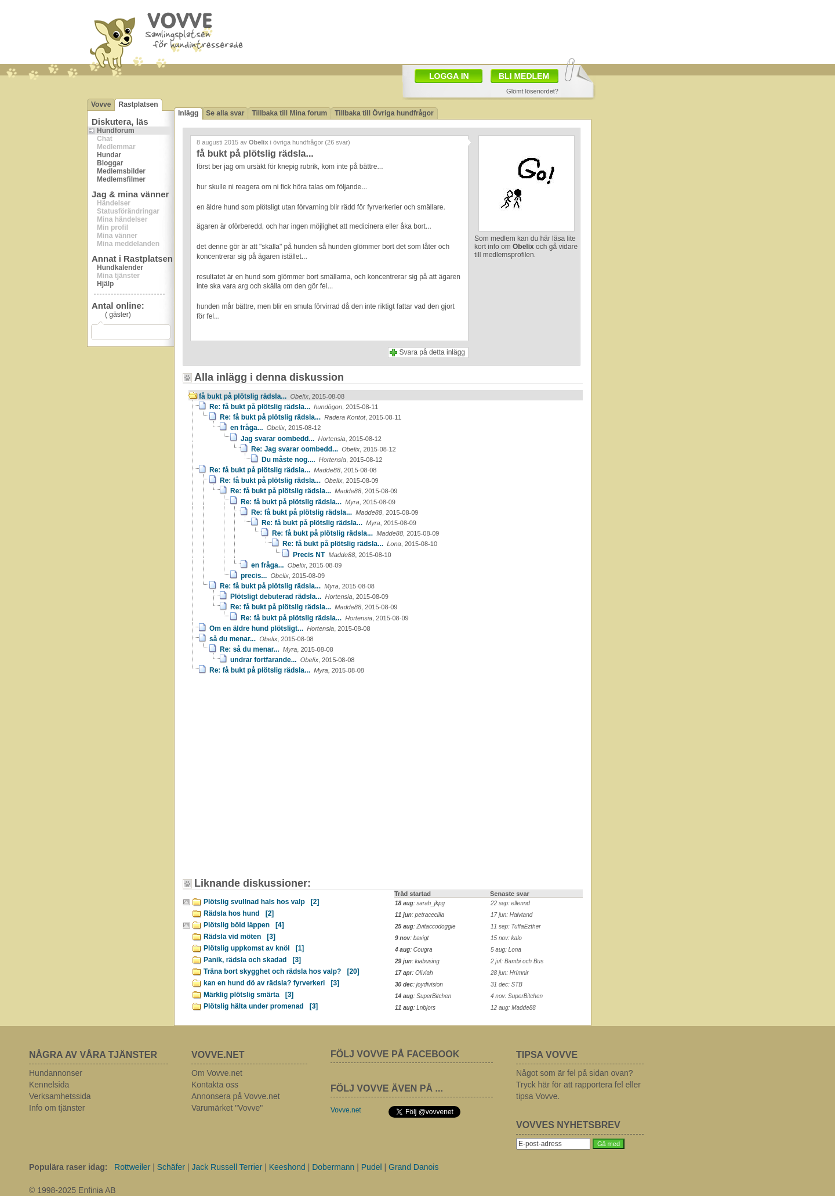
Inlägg (188, 113)
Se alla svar (225, 113)
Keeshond (287, 1167)
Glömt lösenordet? (532, 91)
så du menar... (261, 639)
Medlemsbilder (121, 171)
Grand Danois (413, 1167)
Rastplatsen (138, 104)
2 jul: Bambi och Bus (517, 961)
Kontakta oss (214, 1084)
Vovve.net (346, 1110)
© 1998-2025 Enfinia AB (72, 1190)
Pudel (371, 1167)
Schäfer (171, 1167)
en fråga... (275, 428)
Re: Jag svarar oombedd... (323, 449)
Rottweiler (132, 1167)
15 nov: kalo (506, 938)
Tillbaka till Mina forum (289, 113)
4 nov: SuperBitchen (517, 996)
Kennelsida (49, 1084)
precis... (283, 576)
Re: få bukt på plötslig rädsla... (293, 407)
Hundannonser (55, 1073)
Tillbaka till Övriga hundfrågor (384, 113)
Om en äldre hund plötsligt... (290, 628)
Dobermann (333, 1167)
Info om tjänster (57, 1107)
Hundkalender (120, 267)
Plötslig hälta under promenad (261, 1006)
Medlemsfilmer (121, 179)
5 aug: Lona (506, 949)
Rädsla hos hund (239, 913)
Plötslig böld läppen (244, 925)
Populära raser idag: (68, 1167)
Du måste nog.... (322, 460)
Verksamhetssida (60, 1096)
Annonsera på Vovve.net (235, 1096)
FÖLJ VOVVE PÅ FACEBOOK (395, 1054)
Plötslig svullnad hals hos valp (261, 902)
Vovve (101, 104)
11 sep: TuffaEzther (516, 926)
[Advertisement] (287, 781)
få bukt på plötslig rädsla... (271, 396)
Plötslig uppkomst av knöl (254, 948)
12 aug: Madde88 (513, 1008)
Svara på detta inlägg (432, 352)
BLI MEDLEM (524, 76)
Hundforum (116, 131)
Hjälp (105, 284)
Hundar (109, 155)
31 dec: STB (506, 984)
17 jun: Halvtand (511, 915)
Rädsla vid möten (239, 937)
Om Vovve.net (216, 1073)
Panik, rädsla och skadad (252, 960)
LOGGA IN (449, 76)
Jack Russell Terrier (226, 1167)
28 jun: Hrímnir (510, 973)
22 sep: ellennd (510, 903)
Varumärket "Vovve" (227, 1107)
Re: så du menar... (276, 649)
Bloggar (110, 163)
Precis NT (342, 555)
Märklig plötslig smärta (248, 995)
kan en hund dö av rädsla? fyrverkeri (271, 983)
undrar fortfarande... (292, 660)
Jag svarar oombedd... (311, 439)
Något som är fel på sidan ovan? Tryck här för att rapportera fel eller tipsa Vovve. (578, 1084)
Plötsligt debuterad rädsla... (309, 596)
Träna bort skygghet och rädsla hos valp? (282, 971)
